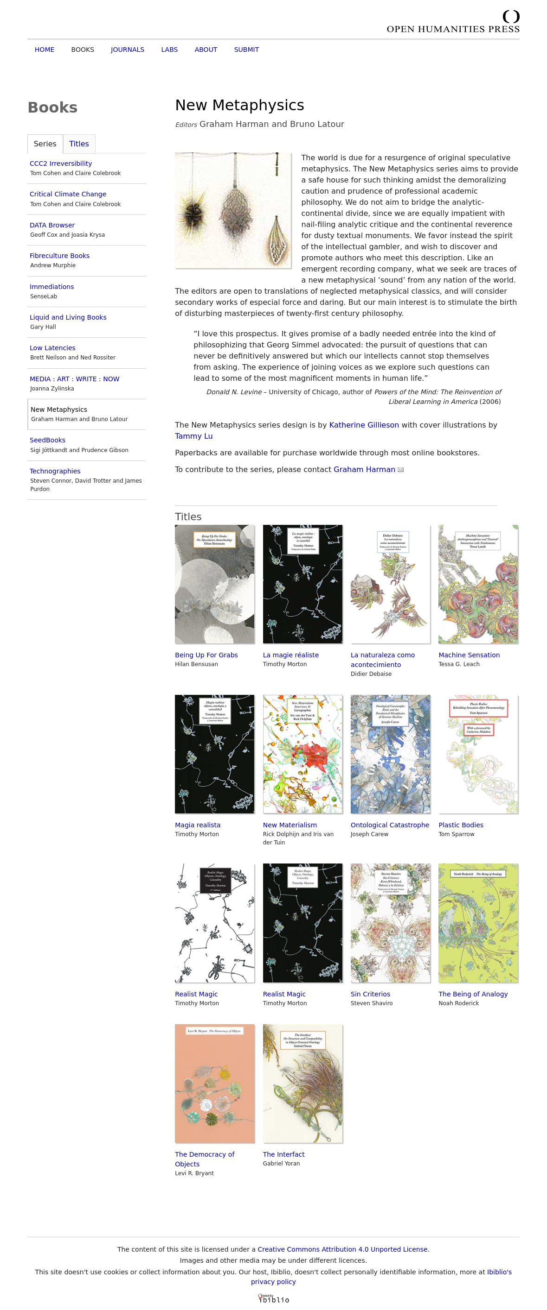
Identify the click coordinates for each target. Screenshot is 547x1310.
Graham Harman (369, 469)
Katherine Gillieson (364, 425)
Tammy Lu (193, 436)
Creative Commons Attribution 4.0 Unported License (342, 1249)
